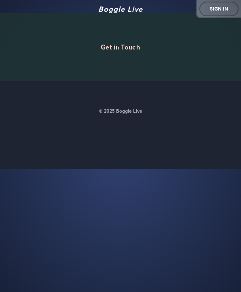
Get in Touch (120, 47)
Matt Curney (94, 129)
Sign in (219, 9)
